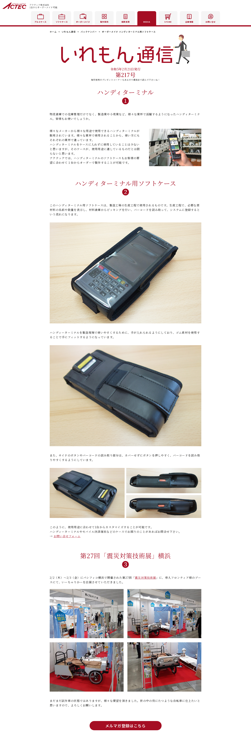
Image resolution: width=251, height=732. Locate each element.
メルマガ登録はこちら (125, 725)
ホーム (53, 31)
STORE (168, 17)
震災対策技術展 (145, 578)
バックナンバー (89, 31)
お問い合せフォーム (67, 536)
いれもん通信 (69, 31)
